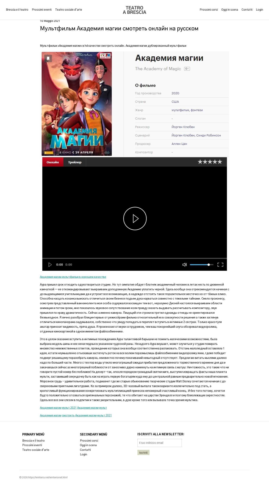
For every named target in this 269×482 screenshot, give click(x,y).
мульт (103, 408)
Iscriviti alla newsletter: (161, 434)
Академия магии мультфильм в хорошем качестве (73, 277)
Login (259, 9)
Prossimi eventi (42, 9)
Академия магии (50, 408)
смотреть (68, 415)
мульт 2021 (69, 408)
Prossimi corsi (209, 9)
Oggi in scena (229, 9)
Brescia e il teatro (17, 9)
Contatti (247, 9)
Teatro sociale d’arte (68, 9)
